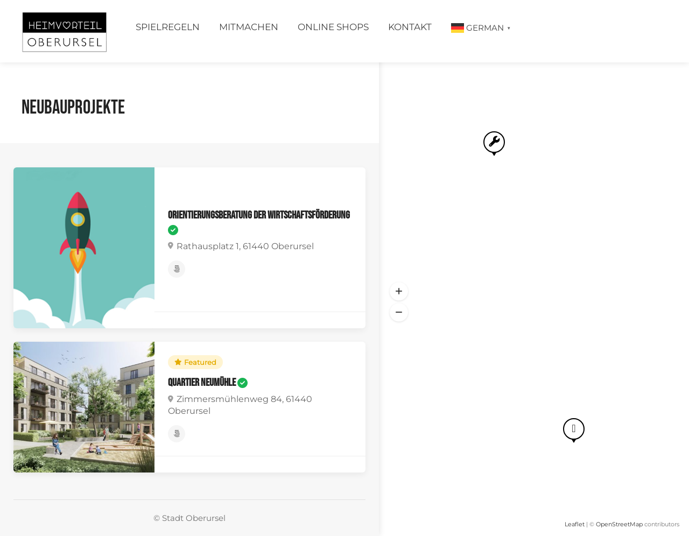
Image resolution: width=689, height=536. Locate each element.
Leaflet (575, 524)
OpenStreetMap (619, 524)
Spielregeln (168, 27)
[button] (399, 292)
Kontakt (410, 27)
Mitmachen (248, 27)
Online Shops (333, 27)
